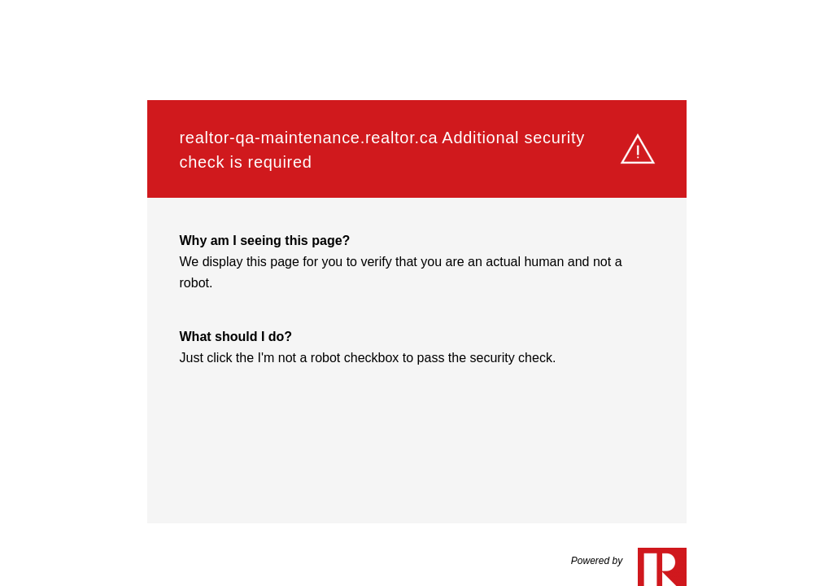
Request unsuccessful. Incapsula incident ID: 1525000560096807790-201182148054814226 (416, 293)
